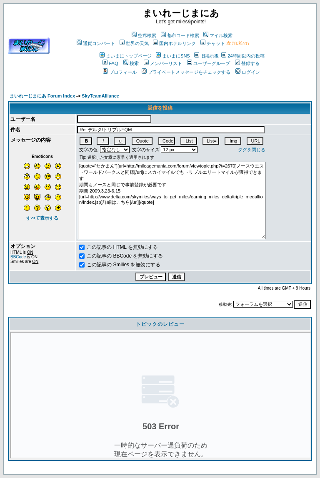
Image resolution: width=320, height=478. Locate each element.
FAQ (110, 63)
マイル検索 (217, 35)
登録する (247, 63)
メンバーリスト (163, 63)
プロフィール (120, 72)
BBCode (18, 257)
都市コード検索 (180, 35)
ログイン (247, 72)
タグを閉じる (251, 149)
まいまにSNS (173, 55)
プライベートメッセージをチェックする (186, 72)
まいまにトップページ (126, 55)
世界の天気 (134, 43)
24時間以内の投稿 (243, 55)
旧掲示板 (206, 55)
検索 (131, 63)
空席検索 (144, 35)
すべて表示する (42, 217)
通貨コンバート (96, 43)
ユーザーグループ (208, 63)
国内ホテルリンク (174, 43)
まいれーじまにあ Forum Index (42, 95)
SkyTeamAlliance (100, 95)
